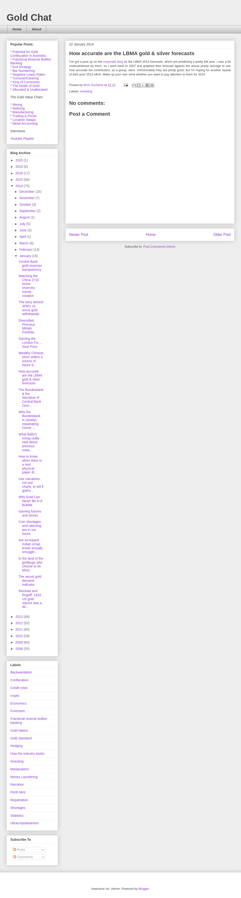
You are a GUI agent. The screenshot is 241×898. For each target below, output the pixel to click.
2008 (20, 649)
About (36, 29)
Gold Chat (29, 17)
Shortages (17, 808)
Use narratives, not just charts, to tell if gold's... (31, 484)
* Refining (17, 108)
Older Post (222, 235)
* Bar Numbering (22, 71)
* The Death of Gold (24, 86)
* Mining (16, 105)
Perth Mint (17, 792)
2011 (20, 629)
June (23, 230)
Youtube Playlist (22, 138)
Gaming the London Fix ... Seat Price (30, 343)
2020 (20, 160)
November (27, 198)
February (26, 249)
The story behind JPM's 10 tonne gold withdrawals (31, 308)
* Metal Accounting (24, 123)
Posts (19, 850)
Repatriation (19, 800)
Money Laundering (24, 777)
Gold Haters (19, 730)
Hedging (16, 746)
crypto (14, 695)
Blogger (143, 888)
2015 (20, 179)
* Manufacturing (21, 112)
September (27, 211)
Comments (23, 857)
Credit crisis (19, 688)
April (23, 236)
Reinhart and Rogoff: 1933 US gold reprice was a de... (30, 599)
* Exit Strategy (20, 67)
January (25, 256)
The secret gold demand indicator (30, 580)
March (24, 243)
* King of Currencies (25, 82)
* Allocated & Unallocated (28, 89)
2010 (20, 636)
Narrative (17, 784)
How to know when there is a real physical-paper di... (30, 464)
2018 (20, 166)
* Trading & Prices (23, 116)
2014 (20, 186)
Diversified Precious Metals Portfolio (27, 326)
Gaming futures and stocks (30, 513)
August (24, 217)
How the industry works (27, 753)
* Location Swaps (23, 120)
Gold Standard (21, 738)
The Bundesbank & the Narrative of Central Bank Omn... (31, 397)
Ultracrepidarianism (24, 823)
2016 (20, 173)
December (27, 191)
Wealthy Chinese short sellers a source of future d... (31, 359)
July (22, 224)
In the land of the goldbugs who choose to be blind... (31, 564)
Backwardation (21, 672)
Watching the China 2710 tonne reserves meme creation (29, 286)
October (25, 204)
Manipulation (19, 769)
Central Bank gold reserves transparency (30, 265)
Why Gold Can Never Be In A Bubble (30, 501)
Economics (18, 703)
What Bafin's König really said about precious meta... (29, 442)
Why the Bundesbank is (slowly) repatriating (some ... (29, 420)
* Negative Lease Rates (27, 74)
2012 (20, 623)
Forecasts (17, 711)
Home (17, 29)
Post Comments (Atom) (159, 246)
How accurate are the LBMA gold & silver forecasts (30, 377)
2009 (20, 642)
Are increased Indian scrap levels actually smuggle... (31, 546)
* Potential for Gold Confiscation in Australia (27, 53)
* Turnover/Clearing (24, 78)
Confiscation (19, 680)
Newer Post (78, 235)
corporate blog (113, 61)
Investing (86, 91)
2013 (20, 617)
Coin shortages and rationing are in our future (30, 527)
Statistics (17, 815)
